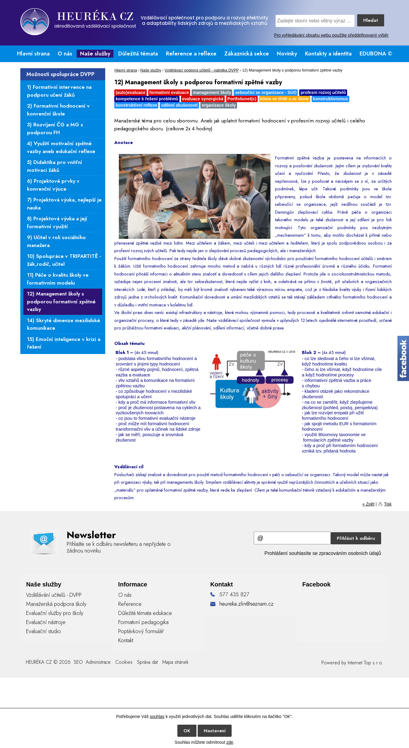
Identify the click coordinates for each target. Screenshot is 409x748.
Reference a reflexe (191, 54)
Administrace (98, 662)
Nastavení (215, 730)
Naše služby (95, 54)
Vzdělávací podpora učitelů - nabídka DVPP (202, 70)
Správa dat (147, 662)
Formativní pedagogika (143, 622)
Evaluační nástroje (45, 622)
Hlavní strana (33, 54)
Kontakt (125, 640)
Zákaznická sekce (246, 54)
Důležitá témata (138, 54)
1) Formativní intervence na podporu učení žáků (59, 91)
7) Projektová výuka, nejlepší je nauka (64, 203)
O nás (65, 54)
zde (229, 742)
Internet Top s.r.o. (365, 662)
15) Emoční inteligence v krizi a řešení (63, 343)
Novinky (287, 54)
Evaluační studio (43, 631)
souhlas (157, 716)
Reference (130, 604)
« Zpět (368, 504)
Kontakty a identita (328, 54)
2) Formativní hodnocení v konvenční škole (58, 109)
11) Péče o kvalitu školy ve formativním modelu (58, 278)
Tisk (387, 504)
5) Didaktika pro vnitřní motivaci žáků (54, 166)
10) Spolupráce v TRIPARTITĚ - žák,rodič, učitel (64, 260)
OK (186, 730)
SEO (77, 662)
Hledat (370, 20)
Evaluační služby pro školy (54, 613)
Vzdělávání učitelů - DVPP (54, 595)
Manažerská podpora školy (56, 604)
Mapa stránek (175, 662)
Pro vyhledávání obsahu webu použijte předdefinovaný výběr (331, 35)
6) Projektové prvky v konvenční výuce (53, 184)
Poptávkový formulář (141, 631)
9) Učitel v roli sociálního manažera (56, 241)
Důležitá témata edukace (145, 613)
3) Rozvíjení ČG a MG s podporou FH (55, 128)
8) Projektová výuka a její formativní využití (57, 222)
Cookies (123, 662)
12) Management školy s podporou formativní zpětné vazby (61, 301)
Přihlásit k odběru (356, 538)
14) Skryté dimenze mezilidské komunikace (63, 324)
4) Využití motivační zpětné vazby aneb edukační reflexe (61, 147)
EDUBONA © (376, 54)
